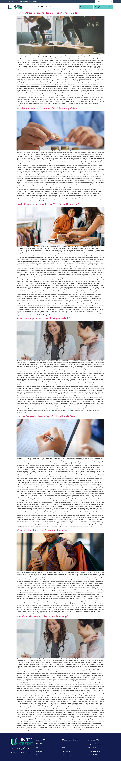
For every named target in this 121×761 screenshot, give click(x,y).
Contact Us (93, 740)
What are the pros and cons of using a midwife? (44, 318)
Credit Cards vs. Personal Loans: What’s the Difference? (48, 204)
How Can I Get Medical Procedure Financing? (42, 616)
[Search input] (103, 1)
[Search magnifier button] (112, 1)
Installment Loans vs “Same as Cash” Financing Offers (47, 108)
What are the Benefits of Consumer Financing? (43, 530)
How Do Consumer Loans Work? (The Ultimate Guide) (47, 416)
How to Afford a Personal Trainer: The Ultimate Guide (47, 13)
